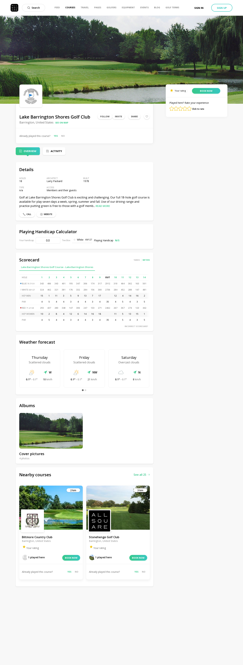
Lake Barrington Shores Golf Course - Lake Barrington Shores (57, 267)
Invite (118, 116)
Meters (146, 260)
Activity (56, 151)
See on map (61, 122)
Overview (30, 151)
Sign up (222, 8)
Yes (56, 135)
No (63, 135)
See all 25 (142, 475)
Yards (137, 260)
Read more (103, 206)
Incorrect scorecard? (136, 326)
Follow (105, 116)
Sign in (198, 8)
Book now (71, 557)
